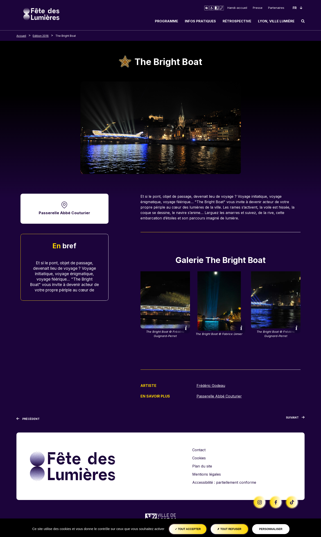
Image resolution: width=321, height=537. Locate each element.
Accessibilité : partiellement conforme (224, 482)
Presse (257, 7)
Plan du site (202, 466)
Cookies (199, 458)
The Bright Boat (65, 35)
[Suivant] (295, 418)
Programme (166, 21)
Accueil (21, 35)
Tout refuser (229, 529)
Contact (199, 450)
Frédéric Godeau (211, 385)
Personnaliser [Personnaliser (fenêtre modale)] (270, 529)
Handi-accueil (237, 7)
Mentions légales (206, 474)
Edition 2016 (41, 35)
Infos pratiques (200, 21)
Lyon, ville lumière (276, 21)
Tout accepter (188, 529)
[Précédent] (28, 419)
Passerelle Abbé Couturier (64, 213)
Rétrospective (237, 21)
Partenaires (276, 7)
